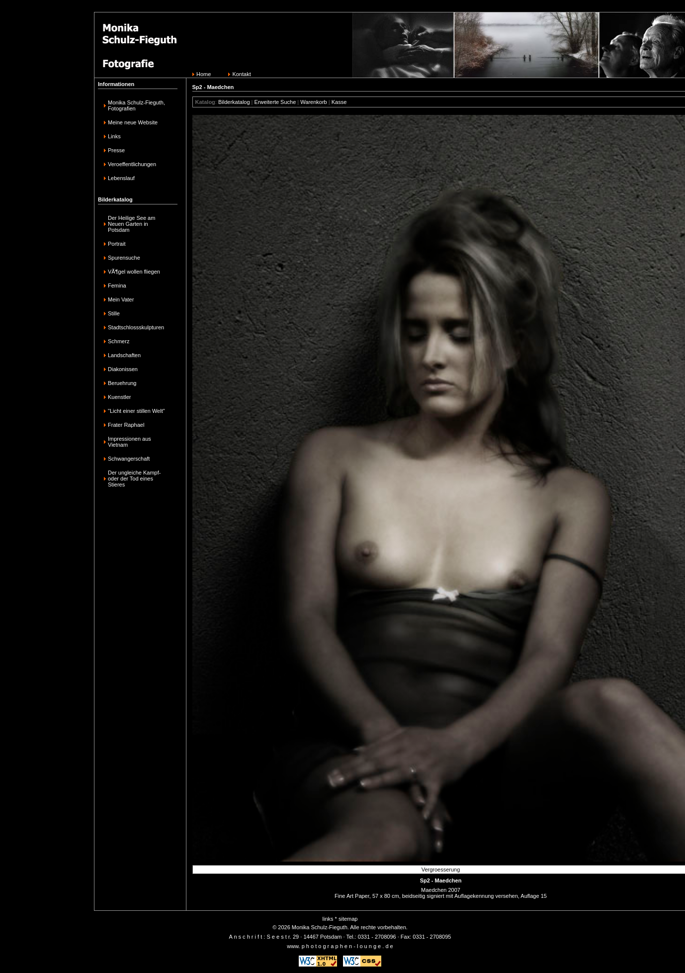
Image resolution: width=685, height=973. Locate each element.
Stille (114, 313)
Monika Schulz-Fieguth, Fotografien (136, 105)
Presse (116, 150)
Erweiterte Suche (275, 102)
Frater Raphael (126, 425)
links (328, 919)
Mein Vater (121, 299)
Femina (117, 286)
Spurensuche (124, 258)
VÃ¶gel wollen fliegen (134, 272)
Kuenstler (119, 397)
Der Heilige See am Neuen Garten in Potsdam (131, 224)
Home (203, 74)
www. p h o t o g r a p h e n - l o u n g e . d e (340, 946)
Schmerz (118, 341)
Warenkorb (313, 102)
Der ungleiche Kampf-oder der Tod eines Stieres (134, 478)
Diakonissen (123, 369)
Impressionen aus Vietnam (129, 442)
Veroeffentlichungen (132, 164)
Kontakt (241, 74)
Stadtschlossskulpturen (136, 327)
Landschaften (124, 355)
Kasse (339, 102)
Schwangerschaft (129, 459)
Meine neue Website (133, 122)
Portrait (116, 244)
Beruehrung (122, 383)
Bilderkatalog (234, 102)
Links (114, 136)
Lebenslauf (121, 178)
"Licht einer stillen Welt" (136, 411)
